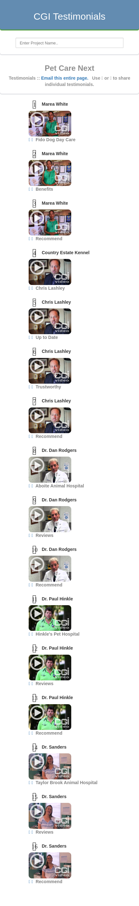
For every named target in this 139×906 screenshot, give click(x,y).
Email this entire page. (64, 78)
